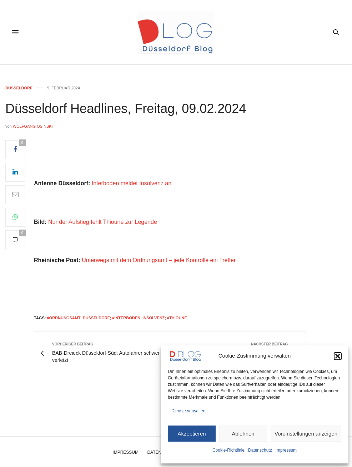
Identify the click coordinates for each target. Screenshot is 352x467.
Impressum (286, 450)
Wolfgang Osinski (33, 126)
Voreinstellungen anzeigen (306, 434)
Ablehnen (243, 434)
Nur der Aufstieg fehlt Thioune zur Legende (102, 222)
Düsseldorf (18, 88)
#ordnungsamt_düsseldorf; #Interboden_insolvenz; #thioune (117, 318)
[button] (337, 356)
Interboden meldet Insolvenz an (131, 183)
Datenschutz (260, 450)
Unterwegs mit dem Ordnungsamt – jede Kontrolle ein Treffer (159, 260)
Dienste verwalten (188, 410)
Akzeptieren (191, 434)
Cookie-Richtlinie (228, 450)
